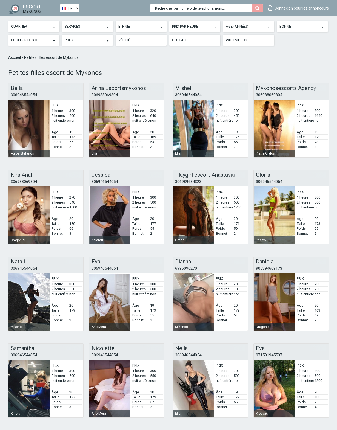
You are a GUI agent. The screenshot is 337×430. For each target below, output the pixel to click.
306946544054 (24, 94)
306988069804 (105, 94)
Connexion (298, 8)
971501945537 (269, 355)
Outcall (179, 40)
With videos (236, 40)
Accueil (15, 57)
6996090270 (186, 268)
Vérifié (124, 40)
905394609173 (269, 268)
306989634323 (188, 181)
